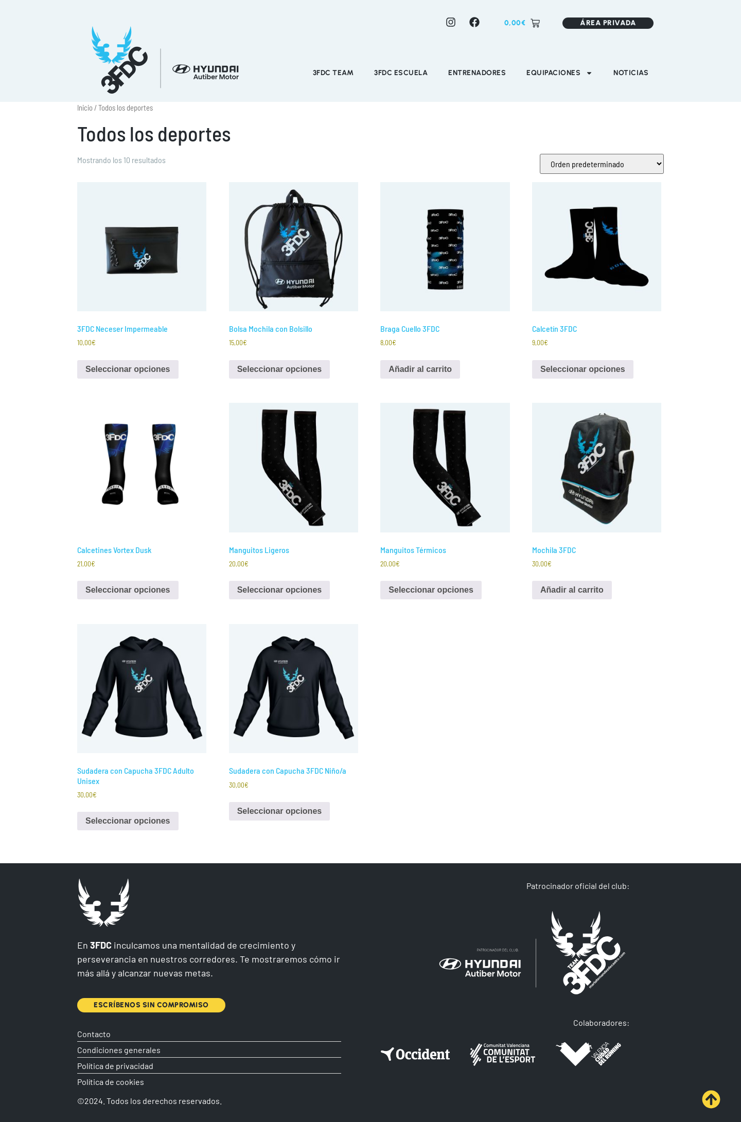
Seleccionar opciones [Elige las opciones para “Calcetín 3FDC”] (582, 369)
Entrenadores (477, 72)
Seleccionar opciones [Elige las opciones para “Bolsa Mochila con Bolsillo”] (279, 369)
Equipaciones (559, 73)
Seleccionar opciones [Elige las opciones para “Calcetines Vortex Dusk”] (127, 589)
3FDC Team (333, 72)
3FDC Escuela (401, 72)
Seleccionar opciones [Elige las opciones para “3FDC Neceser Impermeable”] (127, 369)
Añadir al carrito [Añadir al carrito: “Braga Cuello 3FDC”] (420, 369)
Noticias (630, 72)
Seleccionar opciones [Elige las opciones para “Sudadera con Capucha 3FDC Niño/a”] (279, 811)
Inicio (85, 107)
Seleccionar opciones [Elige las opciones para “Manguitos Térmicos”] (431, 589)
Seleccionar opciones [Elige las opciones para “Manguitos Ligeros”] (279, 589)
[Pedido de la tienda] (602, 164)
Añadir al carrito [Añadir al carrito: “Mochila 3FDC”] (572, 589)
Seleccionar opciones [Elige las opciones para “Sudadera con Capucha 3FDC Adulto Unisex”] (127, 820)
